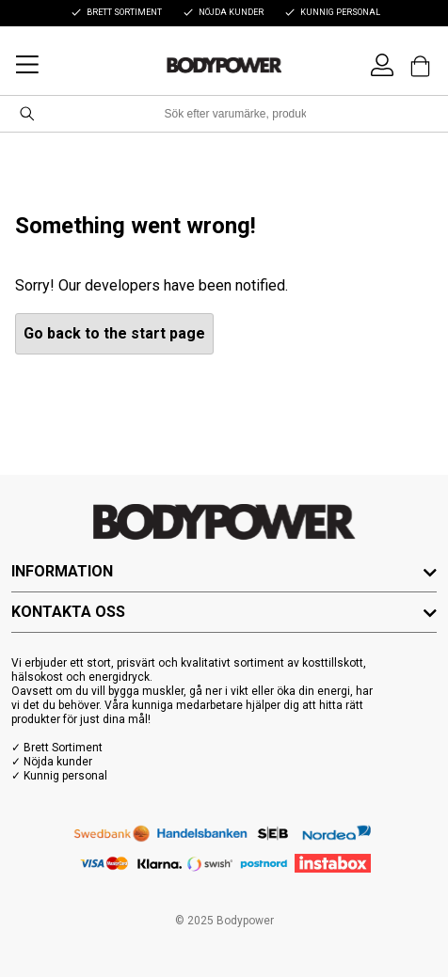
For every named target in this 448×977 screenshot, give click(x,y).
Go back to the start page (114, 333)
